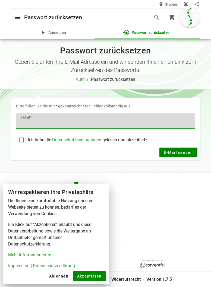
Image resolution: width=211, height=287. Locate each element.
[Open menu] (17, 17)
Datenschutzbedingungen (77, 139)
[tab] (53, 32)
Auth (80, 79)
